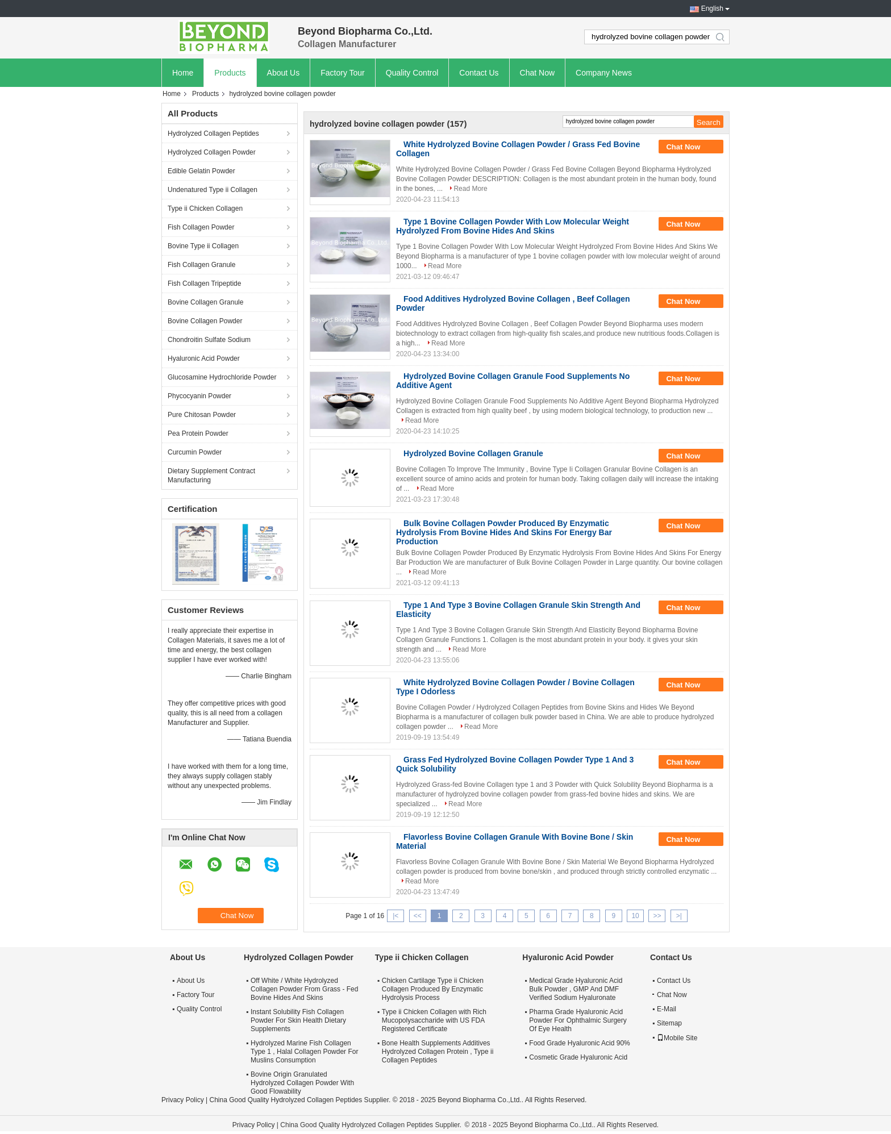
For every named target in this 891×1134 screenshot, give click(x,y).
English (712, 8)
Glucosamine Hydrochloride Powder (222, 377)
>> (657, 916)
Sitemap (669, 1023)
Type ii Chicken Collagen (205, 208)
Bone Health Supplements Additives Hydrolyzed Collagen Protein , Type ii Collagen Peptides (438, 1051)
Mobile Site (677, 1038)
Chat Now (537, 72)
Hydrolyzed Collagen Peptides (213, 133)
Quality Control (412, 72)
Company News (604, 72)
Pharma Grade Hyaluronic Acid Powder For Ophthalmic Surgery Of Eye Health (577, 1020)
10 (635, 916)
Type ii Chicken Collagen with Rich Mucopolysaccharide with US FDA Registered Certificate (434, 1020)
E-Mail (666, 1009)
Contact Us (478, 72)
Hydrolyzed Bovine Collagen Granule (473, 453)
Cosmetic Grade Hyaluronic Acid (578, 1057)
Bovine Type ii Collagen (203, 246)
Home (182, 72)
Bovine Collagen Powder (205, 321)
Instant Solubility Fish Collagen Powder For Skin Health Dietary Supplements (298, 1020)
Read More (470, 189)
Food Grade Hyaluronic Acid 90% (579, 1043)
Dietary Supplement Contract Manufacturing (211, 475)
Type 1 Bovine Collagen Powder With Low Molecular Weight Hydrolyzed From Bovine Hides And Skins (512, 226)
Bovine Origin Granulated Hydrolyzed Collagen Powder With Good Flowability (302, 1082)
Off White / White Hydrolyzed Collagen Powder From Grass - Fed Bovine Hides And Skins (304, 989)
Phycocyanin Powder (199, 396)
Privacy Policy (182, 1100)
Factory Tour (342, 72)
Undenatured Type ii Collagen (212, 190)
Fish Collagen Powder (201, 227)
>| (679, 916)
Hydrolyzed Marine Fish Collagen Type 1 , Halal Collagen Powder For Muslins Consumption (304, 1051)
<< (418, 916)
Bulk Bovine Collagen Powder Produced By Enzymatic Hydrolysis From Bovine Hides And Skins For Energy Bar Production (504, 532)
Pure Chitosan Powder (202, 415)
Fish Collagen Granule (201, 265)
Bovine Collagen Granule (205, 302)
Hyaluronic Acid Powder (204, 358)
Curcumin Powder (195, 452)
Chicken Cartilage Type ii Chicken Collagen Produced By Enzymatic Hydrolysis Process (433, 989)
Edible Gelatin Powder (201, 171)
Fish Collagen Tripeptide (204, 283)
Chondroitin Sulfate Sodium (209, 340)
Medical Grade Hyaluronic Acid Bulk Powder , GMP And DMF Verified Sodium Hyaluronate (575, 989)
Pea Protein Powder (198, 433)
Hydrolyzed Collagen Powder (212, 152)
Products (229, 72)
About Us (283, 72)
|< (395, 916)
